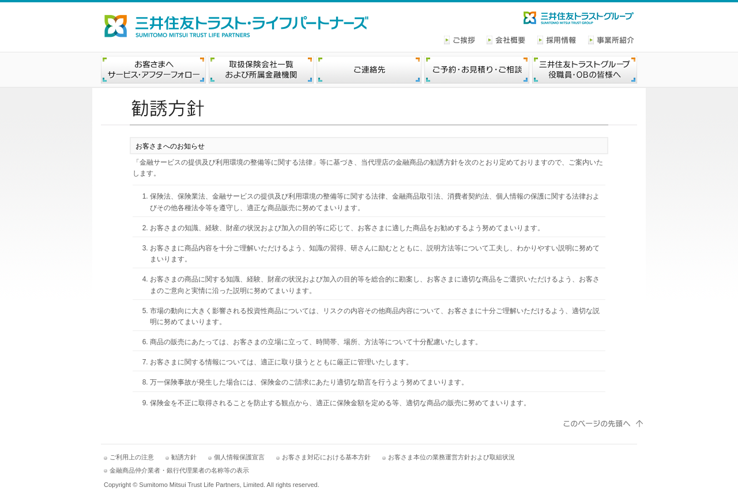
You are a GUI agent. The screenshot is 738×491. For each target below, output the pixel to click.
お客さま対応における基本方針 (326, 457)
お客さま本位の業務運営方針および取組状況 (451, 457)
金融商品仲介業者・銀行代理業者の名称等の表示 (179, 470)
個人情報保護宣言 (239, 457)
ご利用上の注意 (132, 457)
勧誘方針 (184, 457)
